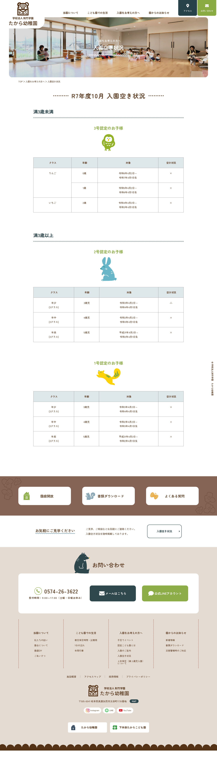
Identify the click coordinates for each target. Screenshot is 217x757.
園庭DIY (38, 656)
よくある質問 (167, 496)
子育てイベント (125, 645)
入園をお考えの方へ (128, 13)
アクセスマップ (92, 682)
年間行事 (79, 656)
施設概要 (71, 682)
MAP (134, 706)
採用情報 (113, 682)
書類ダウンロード (104, 496)
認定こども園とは (127, 650)
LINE (109, 716)
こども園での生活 (97, 13)
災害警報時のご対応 (176, 656)
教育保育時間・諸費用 (86, 645)
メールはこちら (112, 599)
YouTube (129, 716)
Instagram (89, 716)
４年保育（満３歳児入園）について (131, 667)
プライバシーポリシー (138, 682)
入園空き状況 (164, 534)
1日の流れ (80, 650)
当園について (70, 13)
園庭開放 (37, 496)
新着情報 (170, 645)
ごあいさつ (40, 661)
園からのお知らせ (159, 13)
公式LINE (165, 599)
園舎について (41, 650)
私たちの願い (41, 645)
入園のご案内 (124, 656)
